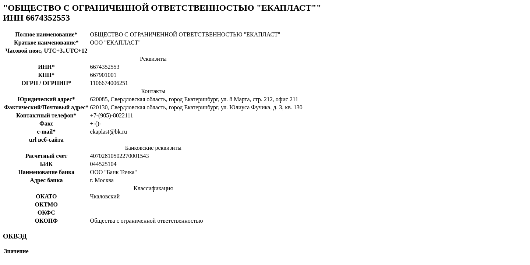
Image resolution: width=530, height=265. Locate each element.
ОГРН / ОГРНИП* (46, 83)
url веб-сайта (46, 140)
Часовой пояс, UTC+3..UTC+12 (46, 50)
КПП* (46, 75)
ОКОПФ (46, 221)
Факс (46, 123)
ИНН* (46, 67)
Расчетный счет (46, 156)
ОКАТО (46, 196)
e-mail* (46, 131)
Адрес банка (46, 180)
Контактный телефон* (46, 115)
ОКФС (46, 212)
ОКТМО (46, 204)
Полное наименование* (46, 34)
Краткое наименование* (46, 42)
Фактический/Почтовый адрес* (46, 107)
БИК (46, 164)
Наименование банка (46, 172)
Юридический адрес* (46, 99)
